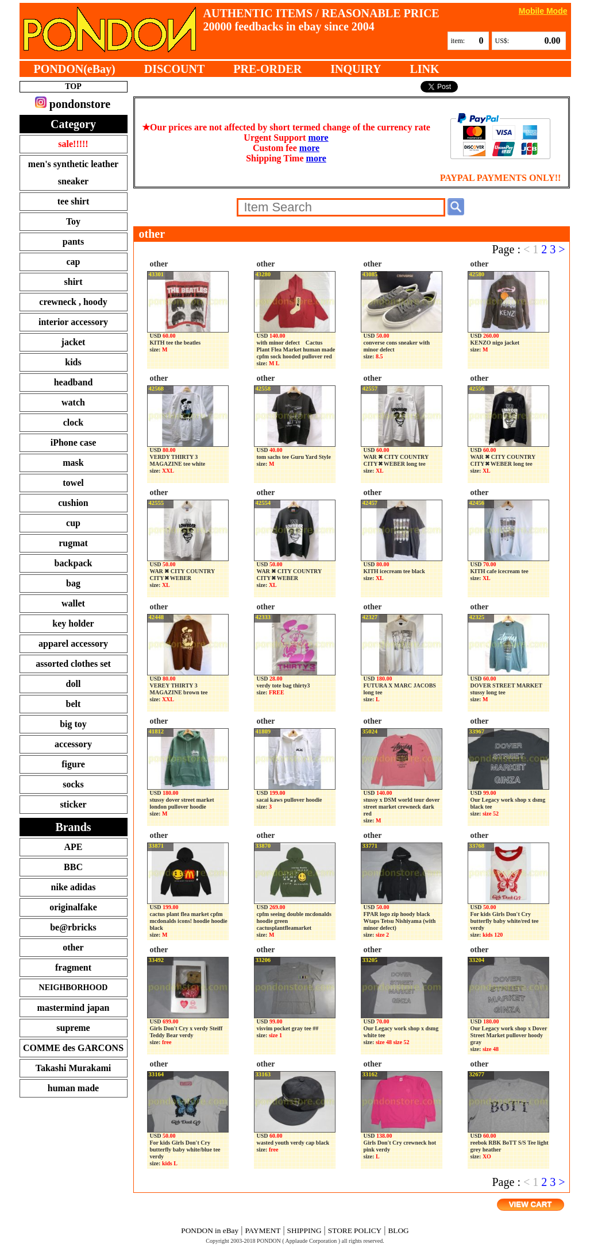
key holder (73, 623)
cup (73, 523)
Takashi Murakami (73, 1068)
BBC (73, 867)
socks (73, 784)
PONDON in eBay (209, 1230)
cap (73, 261)
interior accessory (73, 322)
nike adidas (73, 887)
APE (73, 847)
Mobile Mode (543, 10)
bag (73, 583)
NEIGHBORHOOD (73, 987)
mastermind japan (73, 1008)
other (73, 947)
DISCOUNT (174, 69)
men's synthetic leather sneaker (73, 172)
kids (73, 362)
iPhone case (74, 442)
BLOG (398, 1230)
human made (73, 1088)
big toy (73, 724)
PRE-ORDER (267, 69)
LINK (424, 69)
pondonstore (72, 103)
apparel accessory (73, 643)
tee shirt (73, 201)
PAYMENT (262, 1230)
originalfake (73, 907)
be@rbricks (73, 927)
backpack (73, 563)
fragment (73, 967)
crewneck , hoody (73, 302)
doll (73, 684)
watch (73, 402)
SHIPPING (304, 1230)
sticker (73, 804)
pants (73, 241)
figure (73, 764)
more (318, 137)
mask (73, 462)
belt (73, 704)
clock (73, 422)
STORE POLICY (354, 1230)
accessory (73, 744)
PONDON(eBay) (74, 69)
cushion (73, 503)
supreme (73, 1028)
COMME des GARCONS (73, 1048)
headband (73, 382)
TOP (73, 86)
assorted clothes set (73, 664)
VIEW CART (530, 1204)
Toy (73, 221)
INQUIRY (355, 69)
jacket (73, 342)
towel (73, 483)
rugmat (73, 543)
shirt (73, 282)
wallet (73, 603)
